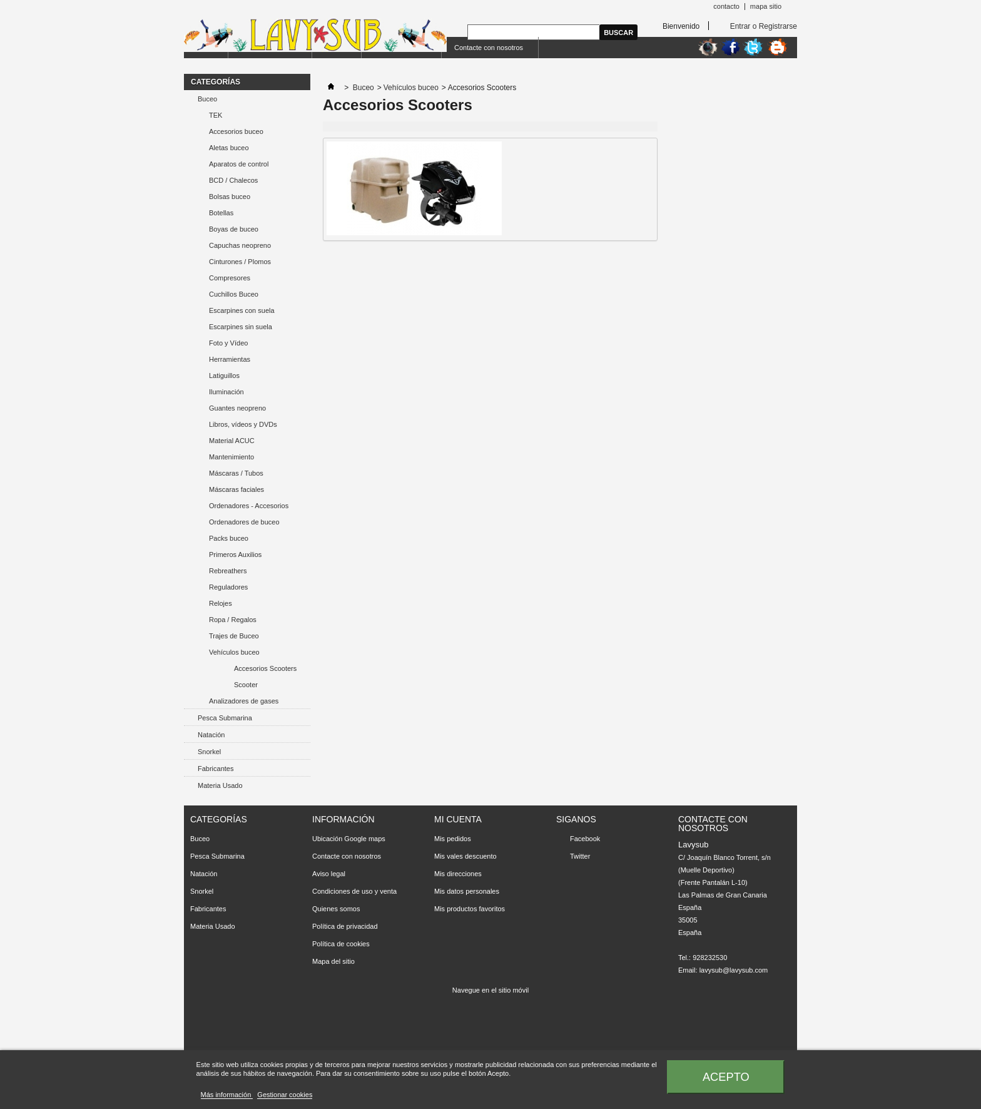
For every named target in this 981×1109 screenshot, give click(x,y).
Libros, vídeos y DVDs (243, 424)
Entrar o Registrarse (763, 26)
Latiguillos (224, 375)
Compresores (229, 278)
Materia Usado (220, 785)
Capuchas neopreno (240, 245)
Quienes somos (336, 908)
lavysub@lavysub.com (733, 970)
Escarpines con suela (242, 310)
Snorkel (209, 751)
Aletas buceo (229, 147)
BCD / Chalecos (233, 180)
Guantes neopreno (237, 408)
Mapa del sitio (333, 961)
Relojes (220, 603)
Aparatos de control (238, 164)
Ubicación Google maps (348, 838)
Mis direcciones (458, 873)
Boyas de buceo (233, 229)
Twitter (580, 856)
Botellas (221, 213)
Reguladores (228, 587)
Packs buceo (228, 538)
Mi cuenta (458, 819)
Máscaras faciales (236, 489)
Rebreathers (228, 571)
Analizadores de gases (243, 701)
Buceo (207, 99)
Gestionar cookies (284, 1094)
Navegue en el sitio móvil (490, 990)
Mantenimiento (231, 457)
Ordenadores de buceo (244, 522)
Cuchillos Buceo (233, 294)
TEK (215, 115)
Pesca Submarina (225, 718)
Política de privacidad (345, 926)
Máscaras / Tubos (236, 473)
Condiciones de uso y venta (354, 891)
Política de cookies (341, 944)
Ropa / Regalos (233, 619)
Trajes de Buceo (234, 636)
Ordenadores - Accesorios (248, 505)
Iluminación (226, 392)
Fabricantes (215, 768)
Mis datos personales (466, 891)
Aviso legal (328, 873)
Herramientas (229, 359)
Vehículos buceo (234, 652)
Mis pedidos (452, 838)
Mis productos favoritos (469, 908)
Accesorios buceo (236, 131)
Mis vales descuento (465, 856)
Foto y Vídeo (228, 343)
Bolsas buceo (229, 196)
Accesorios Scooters (265, 668)
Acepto (726, 1076)
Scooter (246, 684)
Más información (227, 1094)
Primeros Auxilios (235, 554)
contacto (726, 6)
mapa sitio (765, 6)
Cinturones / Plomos (240, 261)
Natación (211, 734)
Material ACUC (232, 440)
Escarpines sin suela (240, 326)
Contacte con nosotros (488, 47)
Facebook (585, 838)
